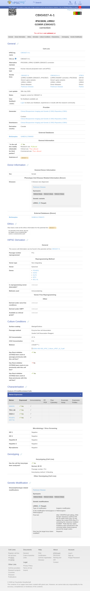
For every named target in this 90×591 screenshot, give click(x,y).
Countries (11, 572)
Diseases (11, 575)
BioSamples (13, 137)
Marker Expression (15, 395)
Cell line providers (14, 568)
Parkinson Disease (27, 87)
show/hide (12, 103)
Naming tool (57, 558)
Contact (55, 562)
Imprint (25, 570)
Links (25, 558)
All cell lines (12, 555)
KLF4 (35, 275)
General (10, 37)
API (54, 560)
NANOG (12, 406)
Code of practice (28, 555)
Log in (70, 553)
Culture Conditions (45, 37)
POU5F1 (36, 271)
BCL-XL (35, 280)
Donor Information (20, 37)
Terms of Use (27, 568)
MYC (34, 277)
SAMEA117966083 (27, 137)
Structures (56, 555)
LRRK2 (35, 203)
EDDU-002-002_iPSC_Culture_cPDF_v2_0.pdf (48, 349)
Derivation (36, 37)
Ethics (29, 37)
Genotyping (65, 37)
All (11, 558)
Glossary (41, 560)
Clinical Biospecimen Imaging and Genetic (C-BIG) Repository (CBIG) (44, 111)
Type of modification (39, 508)
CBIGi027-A (25, 76)
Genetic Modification (76, 37)
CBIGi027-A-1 (25, 53)
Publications (12, 577)
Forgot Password (74, 558)
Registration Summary (74, 10)
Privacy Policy (68, 7)
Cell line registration (44, 558)
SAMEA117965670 (38, 217)
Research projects (14, 570)
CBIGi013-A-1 (55, 76)
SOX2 (35, 273)
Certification (42, 555)
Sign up (70, 555)
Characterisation (55, 37)
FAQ (39, 553)
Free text (36, 515)
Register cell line (13, 553)
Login (80, 3)
